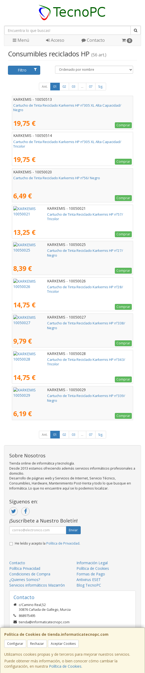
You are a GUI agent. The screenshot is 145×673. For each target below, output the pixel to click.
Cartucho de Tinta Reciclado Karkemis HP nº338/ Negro (57, 323)
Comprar (123, 125)
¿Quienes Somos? (24, 579)
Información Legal (92, 562)
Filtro (27, 70)
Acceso (55, 40)
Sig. (100, 86)
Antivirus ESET (88, 579)
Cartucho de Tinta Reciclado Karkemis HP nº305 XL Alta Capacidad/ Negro (67, 107)
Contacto (93, 40)
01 (55, 86)
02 (64, 86)
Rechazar (37, 643)
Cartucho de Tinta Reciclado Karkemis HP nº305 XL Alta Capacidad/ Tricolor (67, 144)
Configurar (15, 643)
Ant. (45, 86)
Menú (21, 40)
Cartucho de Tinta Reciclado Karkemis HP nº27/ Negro (56, 250)
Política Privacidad (24, 568)
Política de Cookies (65, 666)
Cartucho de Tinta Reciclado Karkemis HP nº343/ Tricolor (58, 359)
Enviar (73, 530)
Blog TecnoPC (88, 585)
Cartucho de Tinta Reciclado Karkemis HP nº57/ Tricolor (57, 214)
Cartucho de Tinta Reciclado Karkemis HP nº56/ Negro (56, 177)
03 (73, 86)
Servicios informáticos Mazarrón (37, 585)
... (82, 86)
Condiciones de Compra (29, 573)
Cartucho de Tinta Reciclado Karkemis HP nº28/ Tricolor (57, 287)
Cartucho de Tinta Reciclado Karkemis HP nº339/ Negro (57, 395)
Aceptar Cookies (63, 643)
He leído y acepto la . (47, 543)
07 (91, 86)
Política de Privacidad (62, 543)
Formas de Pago (90, 573)
